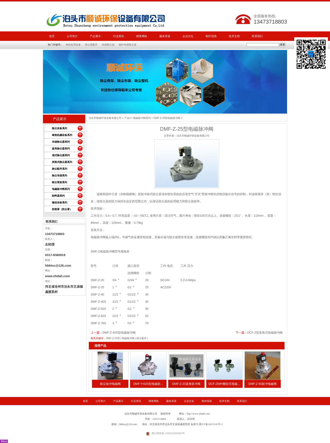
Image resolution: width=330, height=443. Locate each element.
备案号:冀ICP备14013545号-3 (207, 424)
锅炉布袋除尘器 (127, 44)
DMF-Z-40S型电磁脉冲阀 (119, 332)
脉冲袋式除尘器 (151, 194)
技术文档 (234, 36)
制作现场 (211, 36)
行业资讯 (118, 36)
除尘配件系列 (59, 168)
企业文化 (187, 36)
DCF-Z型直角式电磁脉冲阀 (265, 332)
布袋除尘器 (108, 44)
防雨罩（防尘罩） (62, 209)
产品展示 (95, 36)
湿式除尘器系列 (61, 155)
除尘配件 (142, 338)
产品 (126, 118)
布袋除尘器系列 (61, 141)
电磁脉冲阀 (128, 338)
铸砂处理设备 (73, 44)
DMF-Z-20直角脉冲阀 (186, 383)
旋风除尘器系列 (61, 148)
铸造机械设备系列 (62, 135)
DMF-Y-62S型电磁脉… (148, 383)
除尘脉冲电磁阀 (110, 383)
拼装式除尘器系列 (62, 162)
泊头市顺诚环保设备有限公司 (105, 118)
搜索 (282, 44)
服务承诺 (164, 36)
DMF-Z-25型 (113, 338)
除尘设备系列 (59, 128)
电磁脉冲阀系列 (61, 189)
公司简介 (72, 36)
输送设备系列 (59, 202)
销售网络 (141, 36)
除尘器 (189, 201)
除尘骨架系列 (59, 182)
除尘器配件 (91, 44)
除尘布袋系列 (59, 175)
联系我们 (257, 36)
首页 (52, 36)
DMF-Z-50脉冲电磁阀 (263, 383)
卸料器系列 (58, 195)
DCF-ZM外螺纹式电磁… (225, 383)
